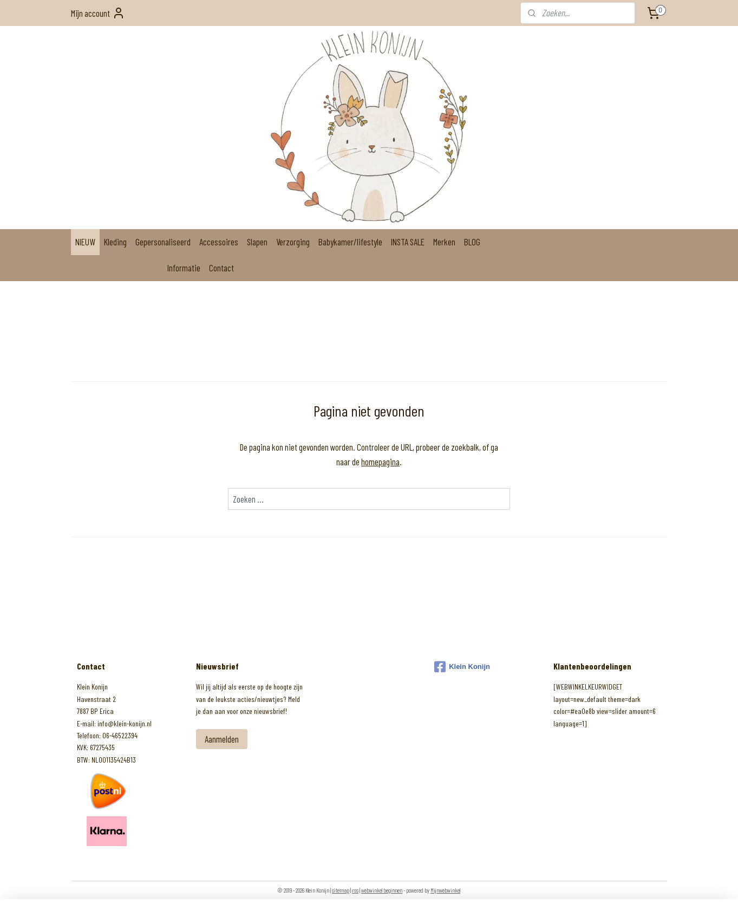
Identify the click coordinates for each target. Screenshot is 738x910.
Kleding (115, 241)
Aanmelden (222, 738)
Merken (444, 241)
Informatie (183, 267)
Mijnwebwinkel (445, 890)
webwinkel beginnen (381, 890)
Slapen (257, 241)
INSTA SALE (407, 241)
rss (355, 890)
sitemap (340, 890)
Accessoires (218, 241)
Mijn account (98, 13)
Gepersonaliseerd (163, 241)
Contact (221, 267)
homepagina (380, 461)
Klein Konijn (462, 666)
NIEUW (85, 241)
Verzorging (293, 241)
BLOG (472, 241)
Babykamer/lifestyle (350, 241)
